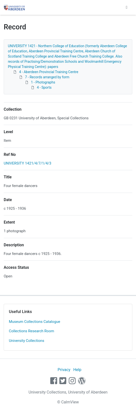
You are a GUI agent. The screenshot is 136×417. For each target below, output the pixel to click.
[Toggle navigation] (126, 7)
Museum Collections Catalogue (34, 321)
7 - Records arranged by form (47, 77)
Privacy (64, 369)
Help (77, 369)
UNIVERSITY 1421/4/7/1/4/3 (27, 163)
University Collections (26, 340)
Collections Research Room (31, 331)
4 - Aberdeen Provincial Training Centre (48, 72)
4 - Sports (44, 87)
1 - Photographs (43, 82)
